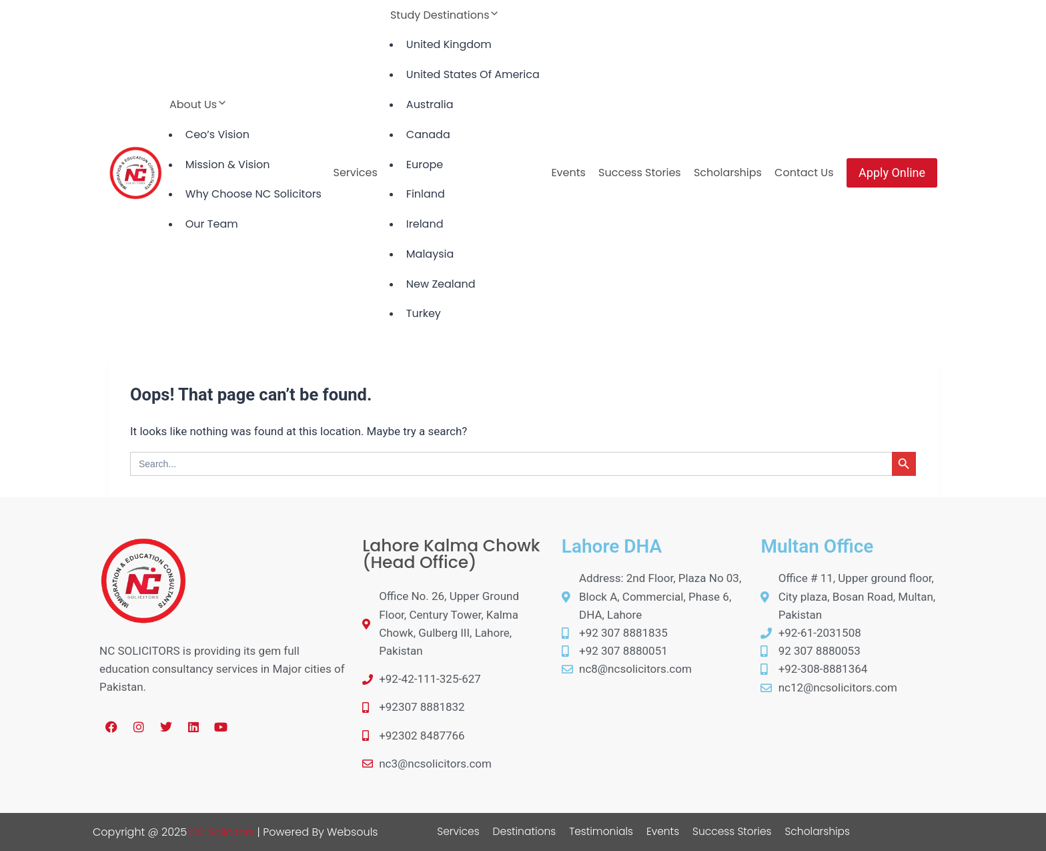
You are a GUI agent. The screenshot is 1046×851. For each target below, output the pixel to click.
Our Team (211, 224)
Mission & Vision (227, 164)
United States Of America (473, 74)
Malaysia (430, 254)
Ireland (425, 224)
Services (356, 172)
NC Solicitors (222, 832)
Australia (430, 104)
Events (568, 172)
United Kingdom (449, 44)
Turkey (423, 313)
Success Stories (639, 172)
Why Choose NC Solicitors (253, 194)
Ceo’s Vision (217, 134)
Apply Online (892, 173)
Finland (425, 194)
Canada (428, 134)
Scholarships (728, 172)
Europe (424, 164)
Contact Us (803, 172)
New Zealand (441, 284)
